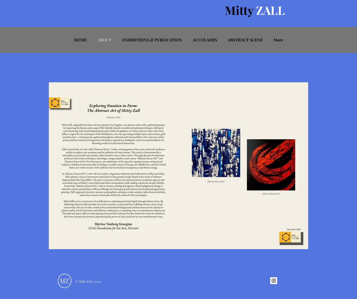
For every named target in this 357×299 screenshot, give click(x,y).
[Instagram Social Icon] (273, 280)
